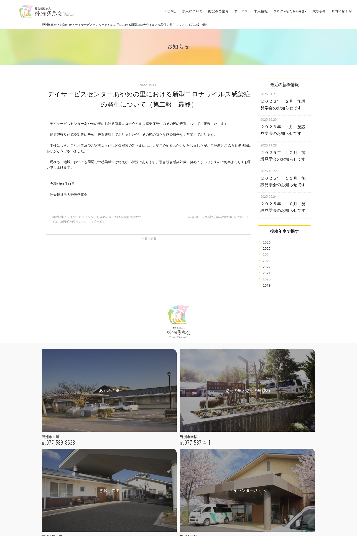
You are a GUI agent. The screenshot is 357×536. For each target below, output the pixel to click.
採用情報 (215, 494)
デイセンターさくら (167, 480)
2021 (266, 267)
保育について (218, 482)
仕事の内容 (217, 469)
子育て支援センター (223, 412)
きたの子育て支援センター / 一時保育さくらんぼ (176, 495)
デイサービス (218, 438)
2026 (266, 236)
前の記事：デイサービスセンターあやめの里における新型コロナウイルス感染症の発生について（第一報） (96, 219)
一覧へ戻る (149, 238)
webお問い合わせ (84, 510)
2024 (266, 248)
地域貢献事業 (218, 418)
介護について (218, 475)
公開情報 (159, 436)
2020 (266, 273)
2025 (266, 242)
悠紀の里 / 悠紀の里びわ (170, 467)
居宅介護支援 (218, 431)
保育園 (214, 425)
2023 (266, 255)
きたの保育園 (162, 487)
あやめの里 (161, 461)
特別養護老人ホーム (223, 406)
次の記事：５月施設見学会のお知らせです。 (216, 217)
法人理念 (159, 424)
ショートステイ (220, 444)
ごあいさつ (161, 417)
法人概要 (159, 430)
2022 (266, 261)
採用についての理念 (223, 462)
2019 (266, 279)
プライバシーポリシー (169, 443)
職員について (218, 488)
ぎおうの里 (161, 474)
